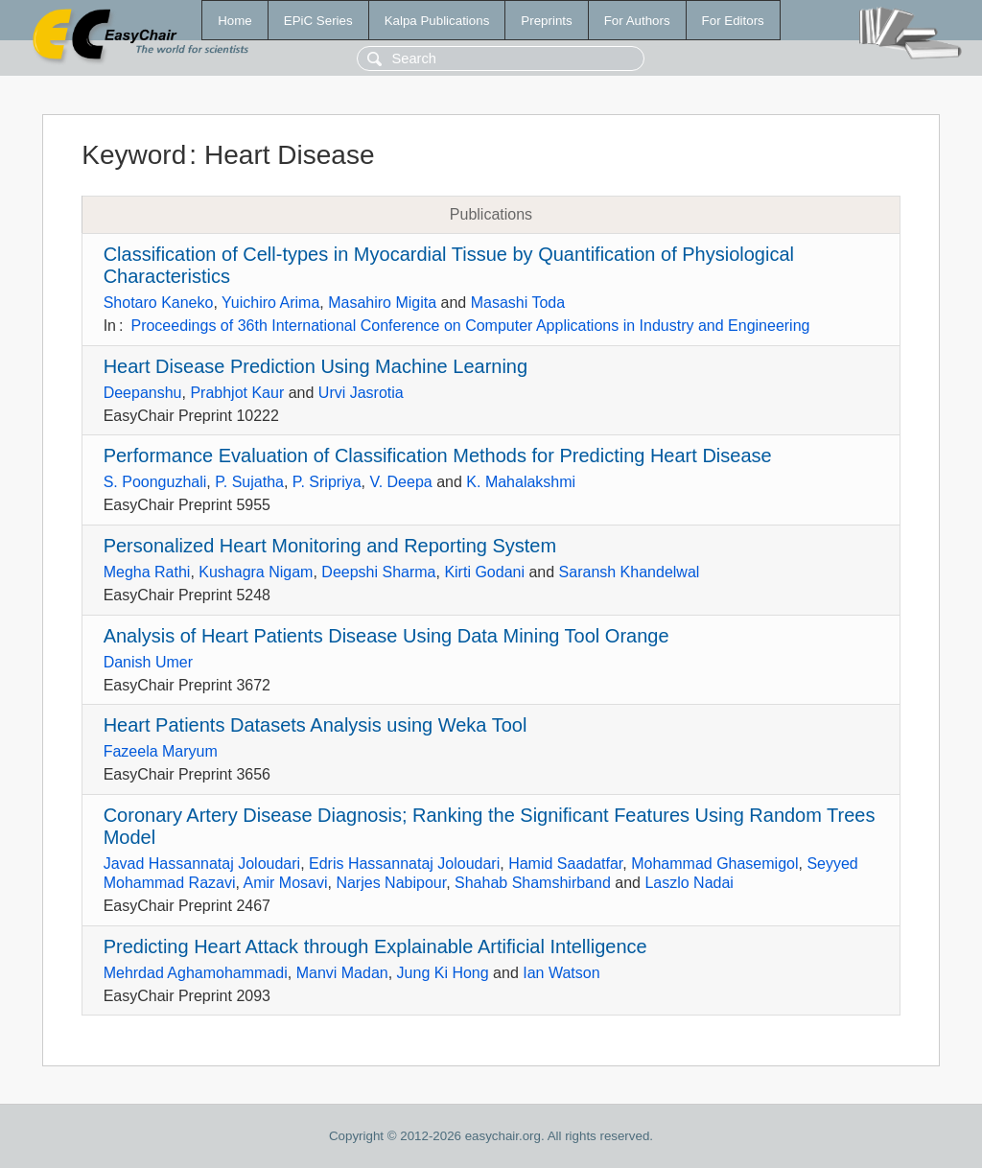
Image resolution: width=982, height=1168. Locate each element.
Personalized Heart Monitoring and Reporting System (330, 545)
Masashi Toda (518, 302)
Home (235, 20)
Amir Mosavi (286, 883)
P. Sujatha (249, 482)
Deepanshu (143, 393)
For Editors (733, 20)
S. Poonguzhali (155, 482)
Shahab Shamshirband (533, 883)
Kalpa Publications (437, 20)
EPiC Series (318, 20)
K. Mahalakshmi (520, 482)
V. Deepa (400, 482)
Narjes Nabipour (391, 883)
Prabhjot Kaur (237, 393)
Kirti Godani (484, 572)
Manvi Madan (342, 973)
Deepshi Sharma (378, 572)
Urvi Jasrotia (361, 393)
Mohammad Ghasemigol (714, 863)
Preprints (546, 20)
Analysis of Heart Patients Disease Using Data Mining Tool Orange (386, 635)
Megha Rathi (147, 572)
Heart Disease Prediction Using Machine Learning (315, 366)
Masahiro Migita (382, 302)
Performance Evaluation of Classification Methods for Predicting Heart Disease (438, 455)
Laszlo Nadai (689, 883)
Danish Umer (148, 662)
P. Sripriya (327, 482)
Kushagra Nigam (256, 572)
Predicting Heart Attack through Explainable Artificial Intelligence (375, 946)
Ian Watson (561, 973)
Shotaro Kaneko (159, 302)
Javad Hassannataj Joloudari (202, 863)
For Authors (637, 20)
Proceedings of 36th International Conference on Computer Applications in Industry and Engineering (469, 325)
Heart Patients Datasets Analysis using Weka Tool (315, 725)
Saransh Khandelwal (629, 572)
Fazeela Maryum (161, 751)
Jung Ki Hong (443, 973)
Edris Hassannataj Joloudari (404, 863)
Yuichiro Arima (270, 302)
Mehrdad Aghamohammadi (196, 973)
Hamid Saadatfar (565, 863)
